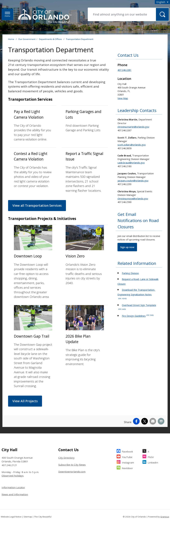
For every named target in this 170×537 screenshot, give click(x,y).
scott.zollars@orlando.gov (131, 144)
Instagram (128, 462)
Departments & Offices (50, 39)
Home (11, 39)
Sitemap (28, 516)
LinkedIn (153, 462)
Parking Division (130, 273)
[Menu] (7, 14)
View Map (122, 98)
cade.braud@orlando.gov (131, 162)
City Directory (66, 457)
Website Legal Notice (11, 516)
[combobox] (162, 2)
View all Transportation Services (37, 205)
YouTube (127, 457)
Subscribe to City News (72, 464)
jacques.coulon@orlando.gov (132, 180)
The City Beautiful (42, 516)
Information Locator (13, 487)
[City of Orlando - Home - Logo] (44, 16)
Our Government (26, 39)
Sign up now (127, 247)
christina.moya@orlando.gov (132, 198)
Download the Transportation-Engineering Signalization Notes (136, 294)
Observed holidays (13, 475)
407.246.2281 (124, 70)
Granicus (164, 516)
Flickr (151, 457)
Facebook (127, 451)
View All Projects (25, 401)
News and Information (15, 494)
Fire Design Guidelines (138, 315)
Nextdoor (127, 468)
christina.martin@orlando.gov (133, 126)
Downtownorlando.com (71, 471)
